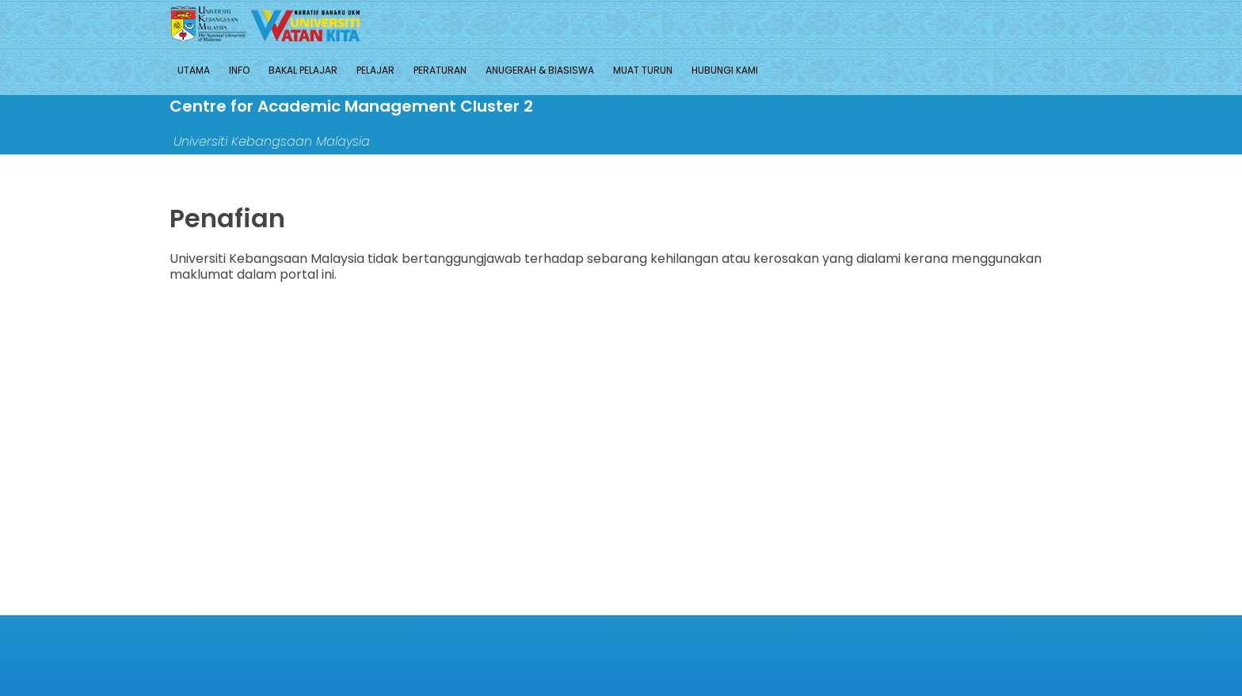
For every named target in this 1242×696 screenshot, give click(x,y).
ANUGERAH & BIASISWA (540, 70)
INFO (239, 70)
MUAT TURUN (642, 70)
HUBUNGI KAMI (724, 70)
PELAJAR (375, 70)
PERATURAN (440, 70)
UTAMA (193, 70)
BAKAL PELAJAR (303, 70)
